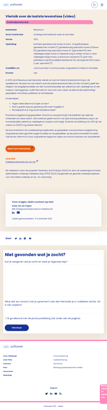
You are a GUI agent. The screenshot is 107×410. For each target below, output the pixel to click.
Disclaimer (58, 363)
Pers (5, 367)
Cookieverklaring (60, 360)
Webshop (7, 375)
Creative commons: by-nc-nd (20, 161)
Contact (7, 363)
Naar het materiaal (19, 148)
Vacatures (8, 371)
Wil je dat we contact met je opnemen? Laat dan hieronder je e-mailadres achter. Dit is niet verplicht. (52, 303)
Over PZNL (7, 360)
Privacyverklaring (61, 356)
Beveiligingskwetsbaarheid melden (68, 367)
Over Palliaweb (10, 356)
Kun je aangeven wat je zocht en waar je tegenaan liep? (36, 261)
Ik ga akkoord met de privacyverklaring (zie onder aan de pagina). (44, 318)
